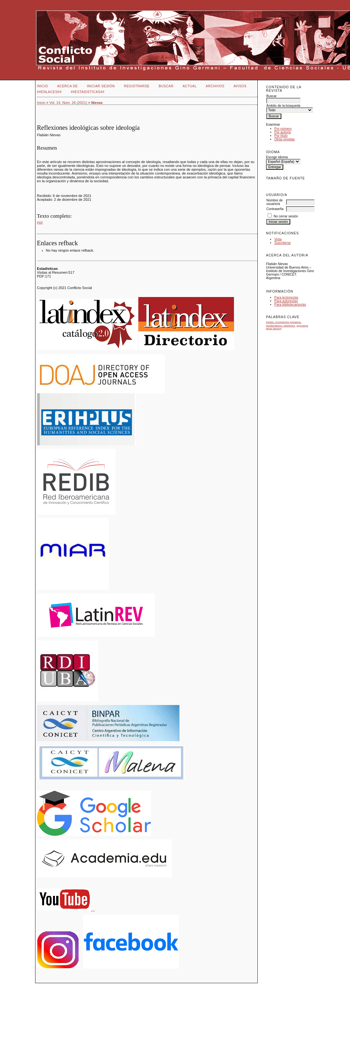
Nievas (97, 103)
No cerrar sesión (286, 216)
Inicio (42, 86)
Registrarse (136, 86)
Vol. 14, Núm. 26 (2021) (68, 103)
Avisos (240, 86)
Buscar (166, 86)
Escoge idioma (277, 157)
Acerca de (67, 86)
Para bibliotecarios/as (290, 304)
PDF (40, 222)
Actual (190, 86)
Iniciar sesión (101, 86)
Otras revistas (284, 139)
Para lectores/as (286, 297)
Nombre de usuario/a (274, 202)
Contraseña (275, 209)
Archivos (215, 86)
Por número (283, 128)
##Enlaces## (49, 92)
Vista (278, 239)
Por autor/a (282, 132)
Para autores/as (286, 301)
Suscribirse (282, 243)
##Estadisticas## (87, 92)
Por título (281, 135)
